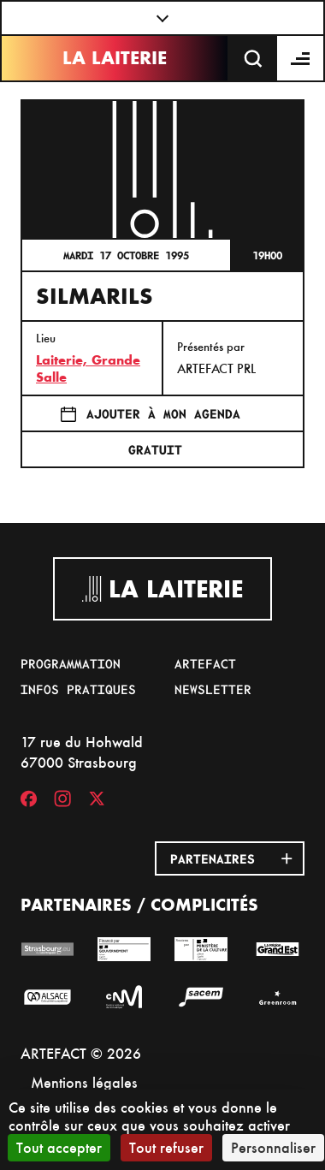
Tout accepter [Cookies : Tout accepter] (59, 1147)
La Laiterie (114, 57)
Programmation (71, 663)
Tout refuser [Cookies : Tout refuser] (166, 1147)
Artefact (205, 663)
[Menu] (301, 58)
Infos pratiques (78, 689)
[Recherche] (253, 58)
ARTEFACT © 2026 (81, 1053)
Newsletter (212, 689)
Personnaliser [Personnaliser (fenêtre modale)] (273, 1147)
